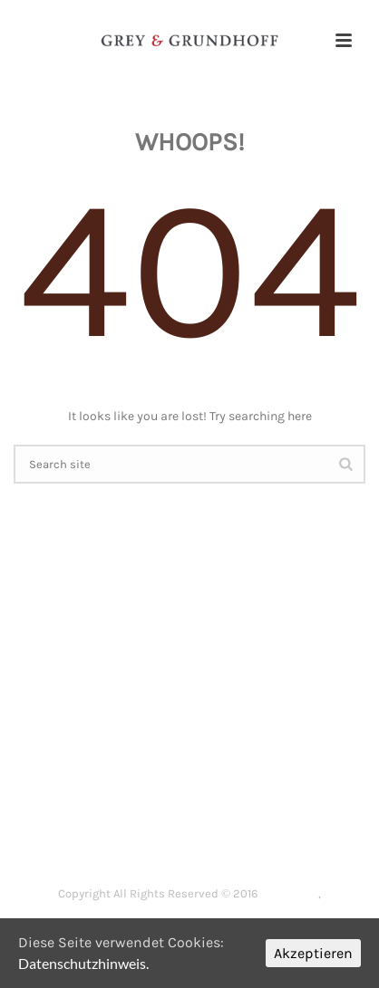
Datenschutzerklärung (189, 913)
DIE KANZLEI (156, 812)
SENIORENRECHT (287, 835)
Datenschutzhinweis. (83, 963)
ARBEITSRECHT (254, 812)
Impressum (289, 893)
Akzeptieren (313, 953)
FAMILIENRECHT (89, 835)
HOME (84, 812)
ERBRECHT (186, 835)
